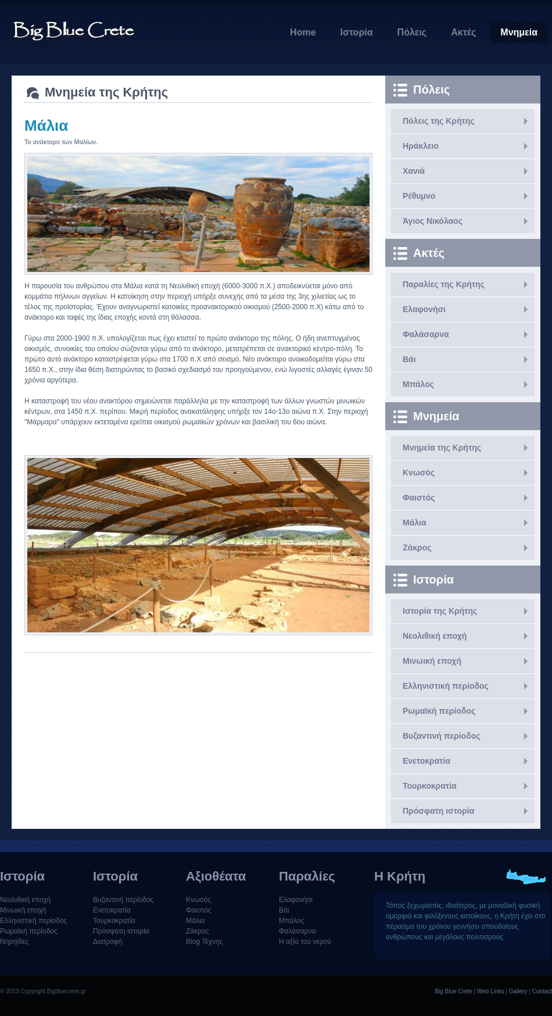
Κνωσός (419, 472)
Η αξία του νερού (305, 942)
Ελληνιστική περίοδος (446, 686)
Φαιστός (419, 497)
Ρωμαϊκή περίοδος (439, 711)
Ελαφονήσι (424, 309)
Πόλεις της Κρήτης (439, 121)
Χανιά (414, 171)
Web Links (490, 991)
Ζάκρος (417, 547)
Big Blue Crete (453, 991)
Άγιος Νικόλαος (433, 221)
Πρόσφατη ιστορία (438, 810)
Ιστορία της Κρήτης (440, 611)
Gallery (518, 991)
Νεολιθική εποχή (435, 636)
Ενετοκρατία (426, 760)
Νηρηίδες (14, 942)
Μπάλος (418, 384)
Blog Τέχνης (204, 942)
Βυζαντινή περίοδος (441, 735)
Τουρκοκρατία (430, 785)
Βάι (409, 359)
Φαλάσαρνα (426, 334)
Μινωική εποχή (432, 661)
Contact (542, 991)
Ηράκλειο (421, 146)
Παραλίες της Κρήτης (444, 284)
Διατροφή (107, 942)
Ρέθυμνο (419, 196)
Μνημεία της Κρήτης (442, 447)
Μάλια (414, 522)
